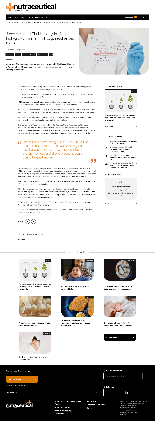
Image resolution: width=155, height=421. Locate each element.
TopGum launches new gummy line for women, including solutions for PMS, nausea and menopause (123, 165)
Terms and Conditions (96, 405)
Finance (18, 54)
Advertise (91, 401)
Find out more (11, 392)
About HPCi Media (62, 407)
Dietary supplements (29, 54)
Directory (39, 17)
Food (51, 54)
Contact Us (60, 414)
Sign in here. (24, 385)
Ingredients (9, 54)
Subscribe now (112, 337)
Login (143, 17)
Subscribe (130, 17)
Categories (19, 17)
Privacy (90, 408)
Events (30, 17)
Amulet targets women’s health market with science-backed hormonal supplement (121, 149)
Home (10, 17)
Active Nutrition (42, 54)
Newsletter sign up (63, 411)
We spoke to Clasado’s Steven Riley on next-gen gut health (123, 142)
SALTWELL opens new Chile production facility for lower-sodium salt (123, 157)
